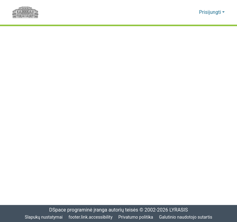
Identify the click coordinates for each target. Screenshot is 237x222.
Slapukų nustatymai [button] (42, 217)
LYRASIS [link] (179, 210)
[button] (185, 12)
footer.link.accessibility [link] (90, 217)
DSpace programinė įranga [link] (76, 210)
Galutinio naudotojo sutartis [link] (186, 217)
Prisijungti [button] (211, 12)
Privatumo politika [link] (135, 217)
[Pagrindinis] (25, 12)
